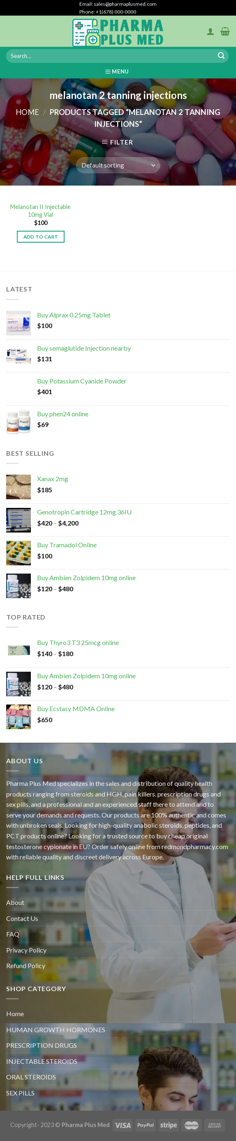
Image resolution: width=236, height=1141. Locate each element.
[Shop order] (118, 165)
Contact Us (22, 918)
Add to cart (40, 236)
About (15, 902)
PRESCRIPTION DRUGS (41, 1045)
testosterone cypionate (39, 846)
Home (27, 112)
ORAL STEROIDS (31, 1077)
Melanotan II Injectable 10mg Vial (40, 210)
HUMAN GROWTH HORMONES (55, 1029)
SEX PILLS (20, 1093)
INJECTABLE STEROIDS (41, 1061)
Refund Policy (25, 965)
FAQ (12, 934)
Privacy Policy (26, 950)
